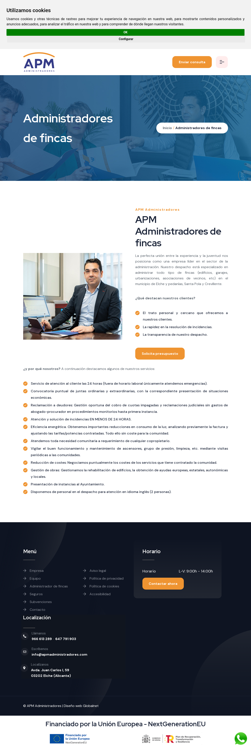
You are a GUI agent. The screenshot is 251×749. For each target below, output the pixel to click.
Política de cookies (101, 586)
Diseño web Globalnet (81, 706)
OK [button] (126, 32)
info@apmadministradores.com (59, 654)
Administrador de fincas (45, 586)
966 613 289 (42, 639)
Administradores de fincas (198, 128)
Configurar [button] (126, 39)
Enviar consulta (192, 62)
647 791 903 (65, 639)
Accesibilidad (97, 594)
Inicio (167, 128)
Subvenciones (37, 602)
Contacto (34, 609)
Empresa (33, 570)
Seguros (33, 594)
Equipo (32, 578)
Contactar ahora (163, 583)
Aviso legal (94, 570)
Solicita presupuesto (160, 353)
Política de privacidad (103, 578)
